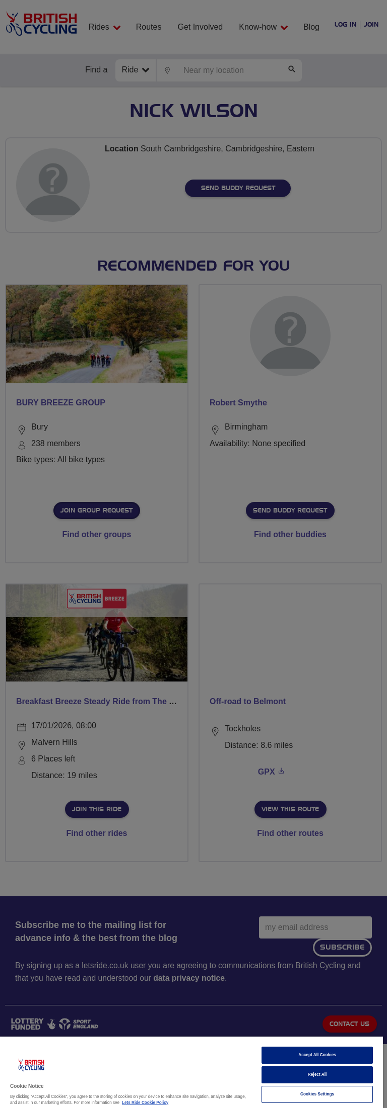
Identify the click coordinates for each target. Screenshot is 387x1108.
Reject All (317, 1074)
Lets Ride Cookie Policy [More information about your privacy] (145, 1102)
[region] (191, 1072)
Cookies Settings (317, 1094)
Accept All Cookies (317, 1055)
